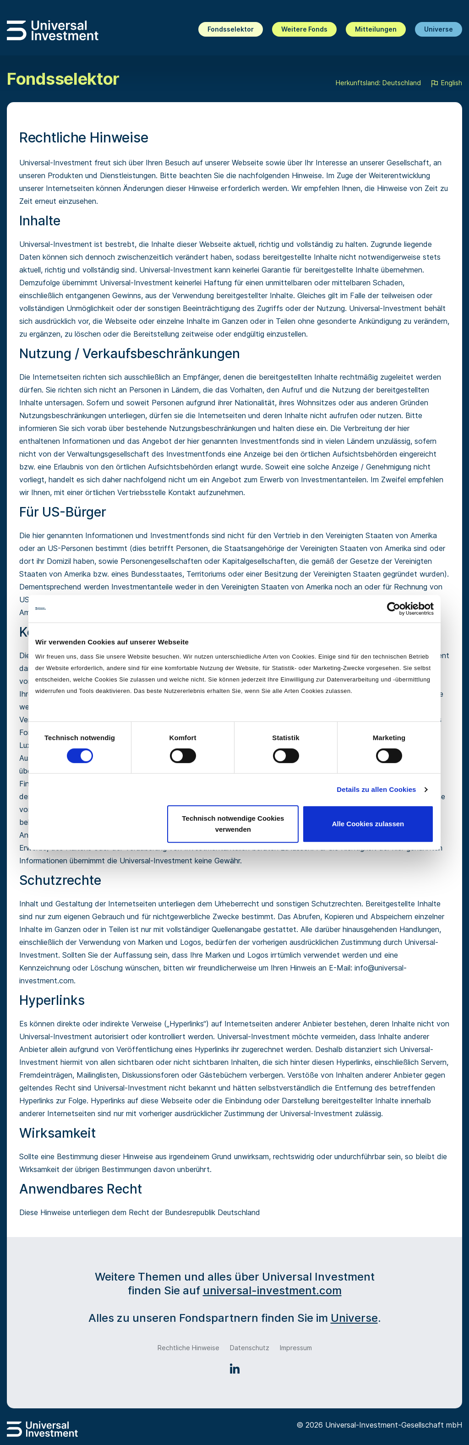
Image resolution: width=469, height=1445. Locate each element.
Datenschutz (249, 1348)
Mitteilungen (376, 29)
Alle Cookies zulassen (368, 824)
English (446, 83)
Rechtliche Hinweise (188, 1348)
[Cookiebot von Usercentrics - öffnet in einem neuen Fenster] (394, 609)
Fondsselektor (230, 29)
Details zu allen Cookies (376, 789)
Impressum (296, 1348)
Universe (438, 29)
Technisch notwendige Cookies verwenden (233, 823)
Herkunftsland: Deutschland (378, 83)
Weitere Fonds (304, 29)
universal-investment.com (272, 1290)
